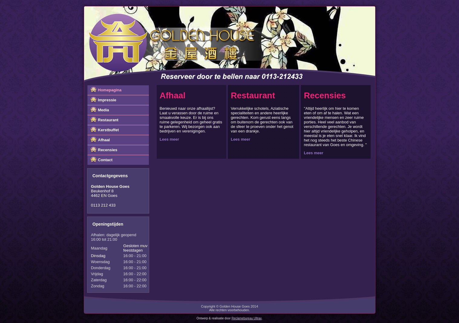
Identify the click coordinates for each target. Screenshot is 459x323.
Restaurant (108, 120)
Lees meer (169, 139)
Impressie (107, 100)
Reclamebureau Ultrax (246, 318)
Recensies (107, 150)
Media (103, 110)
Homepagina (110, 90)
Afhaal (104, 140)
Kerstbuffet (108, 130)
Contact (105, 160)
